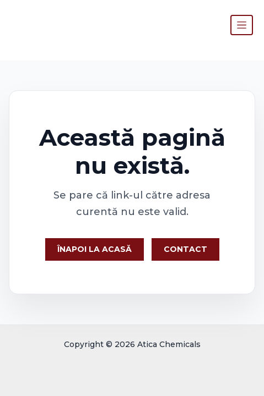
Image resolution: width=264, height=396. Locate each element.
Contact (185, 249)
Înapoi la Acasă (94, 249)
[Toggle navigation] (241, 25)
